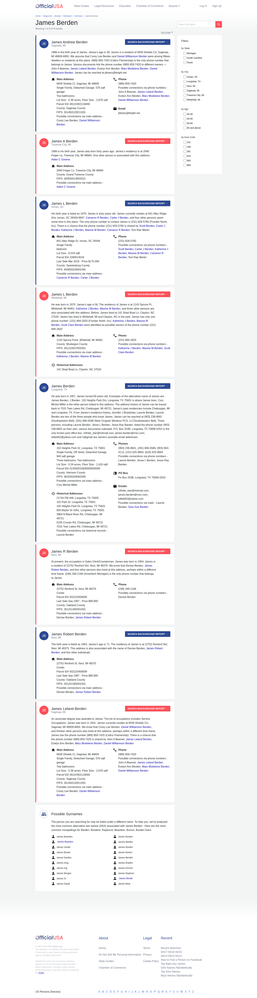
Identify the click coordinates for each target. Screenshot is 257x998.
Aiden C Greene (60, 159)
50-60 (190, 123)
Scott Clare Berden (72, 325)
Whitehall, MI (193, 99)
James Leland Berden (83, 68)
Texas (190, 62)
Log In (203, 6)
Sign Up (217, 6)
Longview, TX (194, 81)
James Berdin (123, 878)
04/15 (178, 952)
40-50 (190, 118)
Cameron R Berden (97, 217)
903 (189, 160)
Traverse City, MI (195, 95)
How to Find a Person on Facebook (181, 959)
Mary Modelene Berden (134, 68)
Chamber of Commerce (149, 6)
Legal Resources (104, 6)
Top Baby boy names (173, 963)
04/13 (171, 956)
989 (189, 165)
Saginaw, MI (193, 90)
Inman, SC (192, 76)
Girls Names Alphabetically (176, 967)
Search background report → (148, 42)
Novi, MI (191, 86)
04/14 (164, 956)
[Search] (196, 24)
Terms (146, 948)
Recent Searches (171, 948)
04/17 (164, 952)
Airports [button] (173, 6)
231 (189, 142)
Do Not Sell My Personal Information (120, 954)
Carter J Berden (119, 217)
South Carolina (194, 57)
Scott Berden (147, 225)
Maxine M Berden (95, 230)
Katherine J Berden (72, 230)
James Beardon (62, 842)
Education (125, 6)
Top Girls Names (170, 971)
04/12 (178, 956)
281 (189, 151)
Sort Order (166, 32)
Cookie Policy (151, 961)
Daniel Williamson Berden (132, 56)
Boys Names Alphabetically (176, 975)
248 (189, 146)
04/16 (171, 952)
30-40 (190, 114)
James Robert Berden (88, 617)
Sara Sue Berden (138, 507)
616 (189, 156)
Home (102, 948)
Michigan (191, 53)
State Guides (81, 6)
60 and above (194, 127)
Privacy (147, 954)
